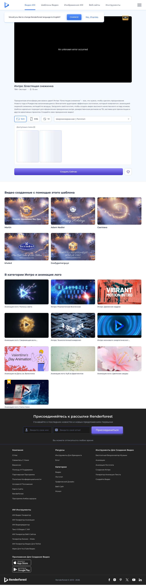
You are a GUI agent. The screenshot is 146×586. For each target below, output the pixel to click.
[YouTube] (133, 580)
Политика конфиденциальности (26, 479)
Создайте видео (103, 479)
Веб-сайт (59, 486)
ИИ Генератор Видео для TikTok (26, 544)
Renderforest (18, 494)
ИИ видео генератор (21, 515)
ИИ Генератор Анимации (23, 520)
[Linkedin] (140, 580)
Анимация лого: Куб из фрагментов (67, 373)
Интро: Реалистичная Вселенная (66, 307)
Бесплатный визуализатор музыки (111, 455)
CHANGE (74, 17)
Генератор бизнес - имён (23, 539)
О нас (15, 455)
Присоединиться (107, 430)
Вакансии (16, 465)
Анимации (100, 460)
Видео (58, 472)
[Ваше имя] (37, 430)
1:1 (46, 119)
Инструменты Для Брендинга (68, 455)
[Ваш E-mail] (71, 430)
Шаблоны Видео (49, 5)
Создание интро (103, 470)
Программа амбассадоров (24, 498)
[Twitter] (127, 580)
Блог (57, 460)
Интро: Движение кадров (108, 307)
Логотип (59, 477)
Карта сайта (17, 489)
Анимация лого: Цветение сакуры (112, 373)
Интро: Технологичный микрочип (66, 340)
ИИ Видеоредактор (21, 525)
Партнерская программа (23, 474)
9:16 (34, 119)
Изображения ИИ (73, 5)
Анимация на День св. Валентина (20, 373)
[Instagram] (114, 580)
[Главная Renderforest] (7, 5)
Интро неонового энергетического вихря (116, 340)
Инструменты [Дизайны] (113, 5)
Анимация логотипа (105, 465)
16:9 (20, 119)
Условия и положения (22, 484)
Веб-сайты (94, 5)
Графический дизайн (64, 482)
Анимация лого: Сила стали (17, 407)
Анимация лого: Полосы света (18, 307)
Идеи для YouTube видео (23, 549)
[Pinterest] (120, 580)
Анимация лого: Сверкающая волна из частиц (25, 340)
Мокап (58, 491)
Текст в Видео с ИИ (21, 529)
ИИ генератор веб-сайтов (24, 534)
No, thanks (92, 17)
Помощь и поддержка (22, 470)
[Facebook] (109, 580)
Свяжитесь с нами (20, 460)
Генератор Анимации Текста (108, 474)
